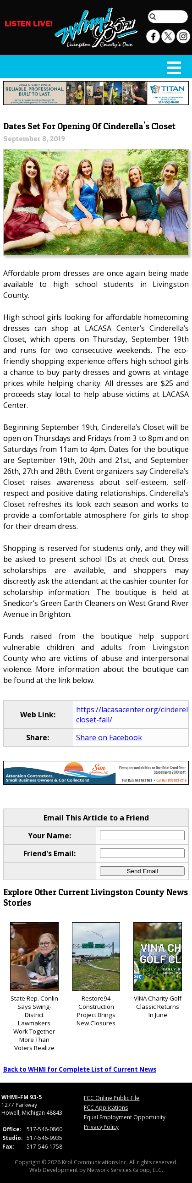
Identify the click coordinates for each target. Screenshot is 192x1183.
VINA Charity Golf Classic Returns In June (157, 970)
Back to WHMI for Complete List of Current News (79, 1069)
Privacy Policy (101, 1127)
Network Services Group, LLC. (125, 1170)
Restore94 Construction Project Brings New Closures (96, 974)
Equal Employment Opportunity (124, 1117)
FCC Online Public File (111, 1098)
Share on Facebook (109, 737)
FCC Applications (106, 1107)
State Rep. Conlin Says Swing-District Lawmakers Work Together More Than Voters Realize (34, 987)
